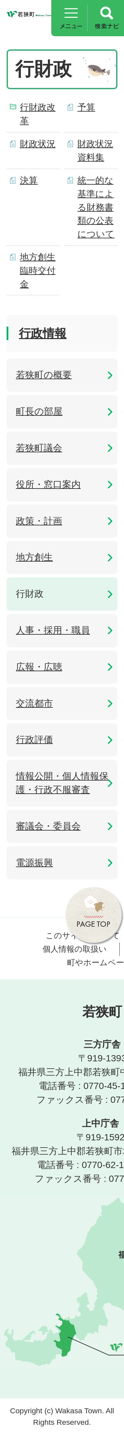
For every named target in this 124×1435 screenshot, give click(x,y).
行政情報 (42, 333)
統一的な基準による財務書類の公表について (95, 207)
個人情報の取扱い (75, 948)
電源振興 (34, 863)
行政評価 (34, 739)
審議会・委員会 (48, 826)
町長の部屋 (39, 411)
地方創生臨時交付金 (38, 270)
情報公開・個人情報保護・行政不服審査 (62, 783)
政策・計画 (39, 521)
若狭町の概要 (44, 375)
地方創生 (34, 557)
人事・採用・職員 (53, 630)
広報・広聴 (39, 667)
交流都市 (34, 703)
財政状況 (38, 144)
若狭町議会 (39, 448)
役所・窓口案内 (48, 484)
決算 (29, 180)
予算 (86, 107)
